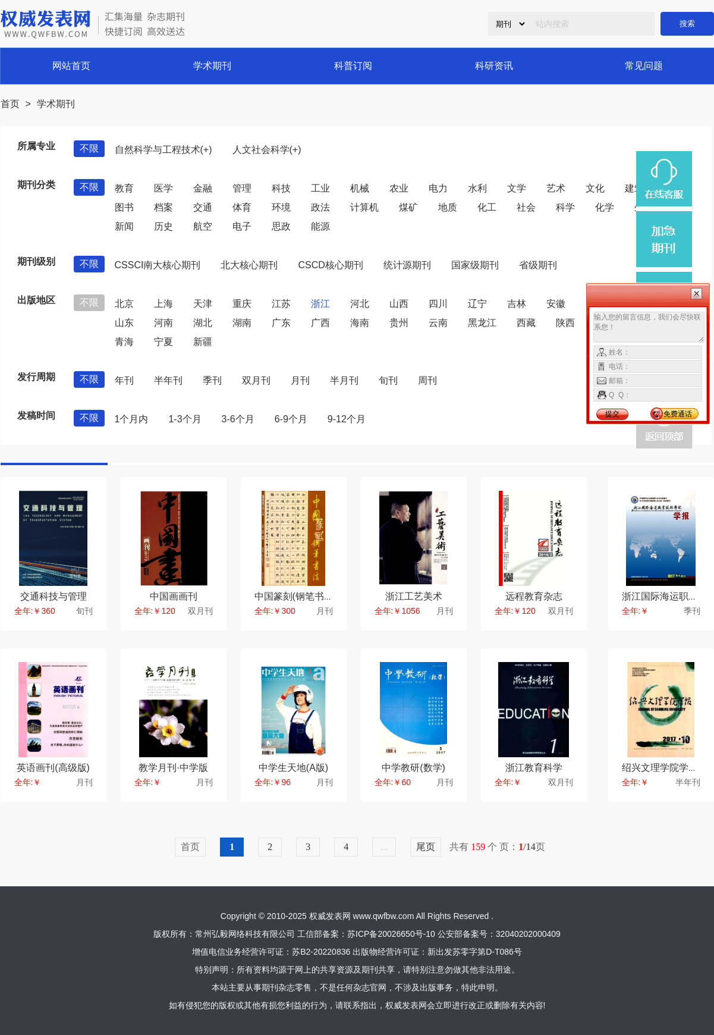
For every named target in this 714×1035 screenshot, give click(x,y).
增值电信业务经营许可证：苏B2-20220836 (271, 951)
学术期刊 (212, 66)
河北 (359, 304)
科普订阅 (353, 66)
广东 (281, 323)
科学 (565, 207)
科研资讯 (494, 66)
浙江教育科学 (533, 768)
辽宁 (477, 304)
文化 (595, 188)
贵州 (398, 323)
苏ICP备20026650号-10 (391, 934)
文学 (516, 188)
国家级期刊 (475, 265)
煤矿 (408, 207)
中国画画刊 (173, 596)
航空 (202, 226)
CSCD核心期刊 (330, 265)
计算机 (364, 207)
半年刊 (168, 380)
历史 (163, 226)
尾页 (425, 847)
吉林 (516, 304)
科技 (281, 188)
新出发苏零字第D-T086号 (474, 951)
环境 (281, 207)
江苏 (281, 304)
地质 (447, 207)
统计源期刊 (407, 265)
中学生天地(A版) (293, 768)
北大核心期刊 (249, 265)
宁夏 (163, 342)
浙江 (320, 304)
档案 (163, 207)
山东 (124, 323)
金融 (202, 188)
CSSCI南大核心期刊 (158, 265)
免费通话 (677, 414)
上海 (163, 304)
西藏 (526, 323)
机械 (359, 188)
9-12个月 (347, 419)
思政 (281, 226)
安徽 (555, 304)
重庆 (241, 304)
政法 (320, 207)
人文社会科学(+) (266, 150)
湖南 (241, 323)
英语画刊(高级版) (53, 768)
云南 (438, 323)
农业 (398, 188)
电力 (438, 188)
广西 (320, 323)
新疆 (202, 342)
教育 (124, 188)
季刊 (212, 380)
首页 (10, 104)
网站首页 (71, 66)
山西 (398, 304)
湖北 (202, 323)
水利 (477, 188)
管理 (241, 188)
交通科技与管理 (53, 596)
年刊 (124, 380)
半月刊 (344, 380)
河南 (163, 323)
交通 (202, 207)
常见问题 (644, 66)
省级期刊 (538, 265)
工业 (320, 188)
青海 (124, 342)
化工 (486, 207)
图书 (124, 207)
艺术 (555, 188)
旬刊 (388, 380)
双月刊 (256, 380)
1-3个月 (184, 419)
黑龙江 (482, 323)
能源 (320, 226)
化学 (604, 207)
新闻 (124, 226)
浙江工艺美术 (413, 596)
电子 (241, 226)
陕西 (565, 323)
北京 (124, 304)
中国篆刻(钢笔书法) (295, 596)
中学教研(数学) (413, 768)
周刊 (427, 380)
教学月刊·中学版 (173, 768)
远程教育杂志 (533, 596)
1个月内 (132, 419)
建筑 (634, 188)
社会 (526, 207)
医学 (163, 188)
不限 (89, 148)
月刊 (300, 380)
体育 (241, 207)
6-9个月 (291, 419)
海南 (359, 323)
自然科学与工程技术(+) (163, 150)
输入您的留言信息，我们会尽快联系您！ (649, 327)
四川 (438, 304)
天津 (202, 304)
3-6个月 (238, 419)
